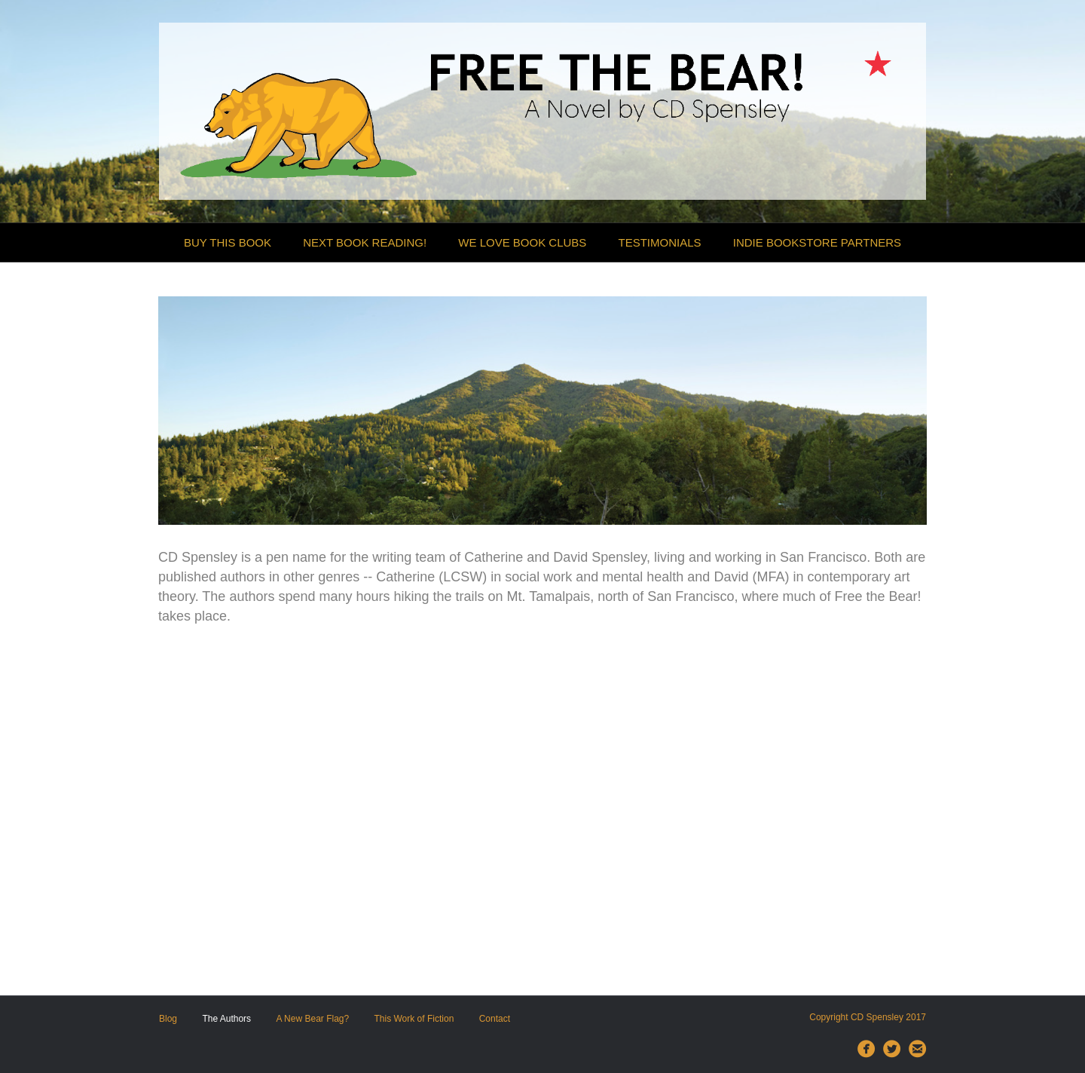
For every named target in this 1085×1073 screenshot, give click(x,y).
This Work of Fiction (414, 1018)
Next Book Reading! (364, 242)
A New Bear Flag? (312, 1018)
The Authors (226, 1018)
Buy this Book (227, 242)
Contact (494, 1018)
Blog (168, 1018)
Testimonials (660, 242)
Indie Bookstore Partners (817, 242)
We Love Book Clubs (522, 242)
